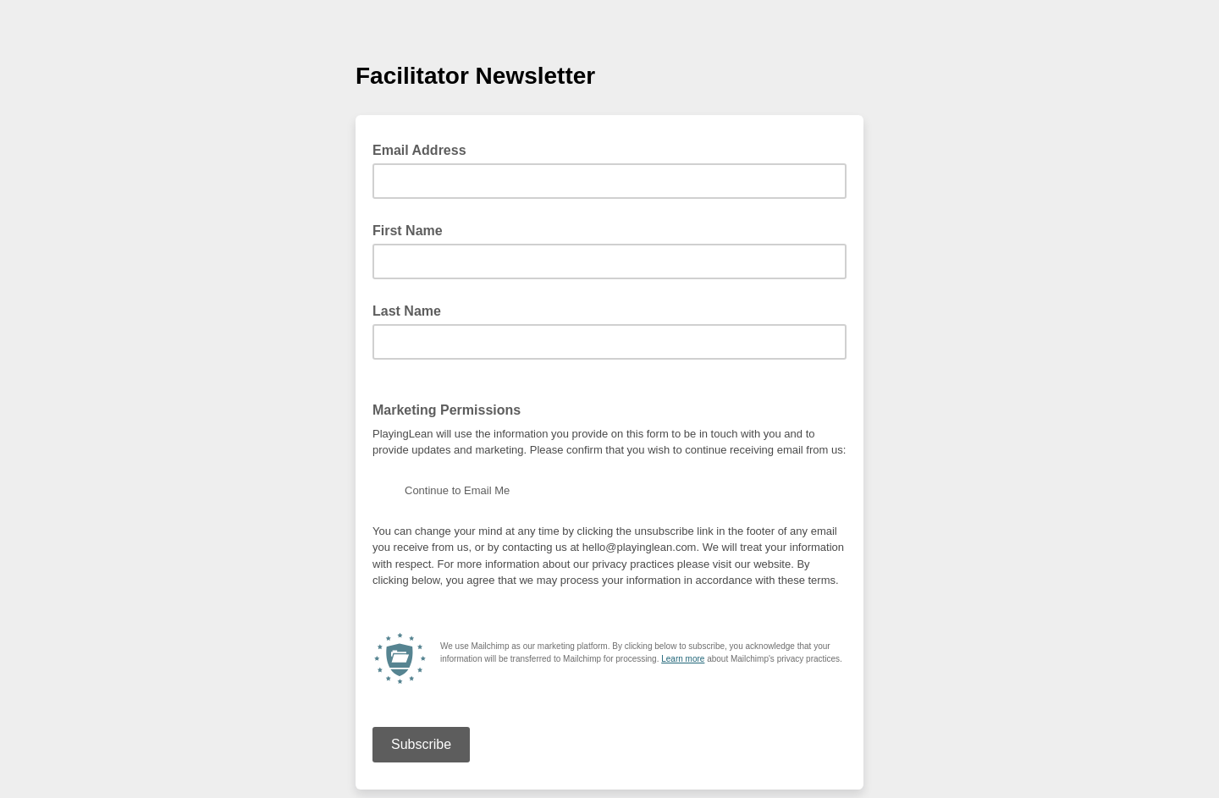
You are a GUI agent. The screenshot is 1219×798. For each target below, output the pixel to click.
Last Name (406, 311)
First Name (407, 230)
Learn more (682, 658)
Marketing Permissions (446, 410)
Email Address (424, 149)
